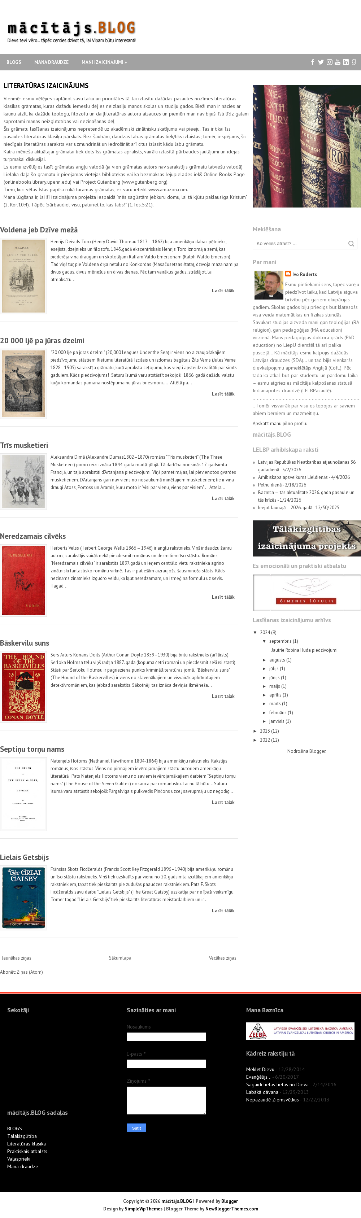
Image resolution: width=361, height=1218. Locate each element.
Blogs (13, 62)
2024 (265, 632)
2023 (265, 731)
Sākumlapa (120, 958)
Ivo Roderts (304, 274)
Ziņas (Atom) (30, 972)
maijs (275, 686)
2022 (265, 740)
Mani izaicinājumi (104, 62)
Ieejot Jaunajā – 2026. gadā (285, 508)
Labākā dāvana (262, 1092)
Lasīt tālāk (223, 291)
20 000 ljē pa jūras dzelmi (42, 340)
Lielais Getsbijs (24, 857)
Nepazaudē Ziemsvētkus (272, 1099)
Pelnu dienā (270, 485)
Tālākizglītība (22, 1136)
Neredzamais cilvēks (33, 536)
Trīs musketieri (24, 445)
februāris (278, 713)
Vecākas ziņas (222, 958)
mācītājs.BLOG (176, 1201)
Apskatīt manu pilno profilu (280, 423)
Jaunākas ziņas (16, 958)
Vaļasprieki (18, 1159)
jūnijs (275, 678)
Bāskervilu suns (24, 643)
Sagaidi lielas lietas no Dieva (277, 1084)
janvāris (277, 721)
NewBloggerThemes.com (231, 1209)
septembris (281, 641)
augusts (277, 660)
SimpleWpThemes (143, 1209)
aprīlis (276, 695)
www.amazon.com (167, 189)
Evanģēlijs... (258, 1077)
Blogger (317, 751)
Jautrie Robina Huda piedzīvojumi (304, 650)
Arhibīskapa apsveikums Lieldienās (293, 477)
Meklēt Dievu (260, 1069)
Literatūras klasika (26, 1143)
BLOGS (14, 1128)
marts (275, 703)
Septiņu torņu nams (32, 749)
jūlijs (274, 668)
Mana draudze (51, 62)
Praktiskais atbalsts (27, 1151)
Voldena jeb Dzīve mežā (39, 230)
